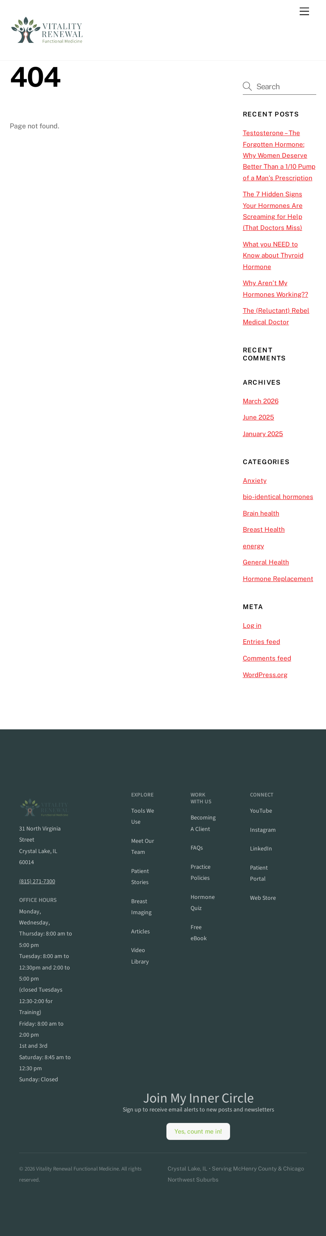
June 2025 (258, 417)
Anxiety (255, 480)
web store (263, 898)
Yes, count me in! (198, 1131)
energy (253, 546)
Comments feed (267, 658)
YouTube (261, 811)
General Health (266, 562)
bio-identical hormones (278, 496)
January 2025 (263, 433)
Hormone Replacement (278, 578)
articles (140, 931)
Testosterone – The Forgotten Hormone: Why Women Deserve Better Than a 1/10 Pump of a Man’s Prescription (279, 155)
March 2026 (260, 401)
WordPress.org (265, 674)
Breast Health (264, 529)
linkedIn (261, 849)
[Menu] (304, 11)
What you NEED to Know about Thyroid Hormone (273, 255)
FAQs (197, 848)
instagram (263, 830)
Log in (252, 625)
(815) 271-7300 (37, 881)
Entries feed (261, 641)
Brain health (261, 513)
